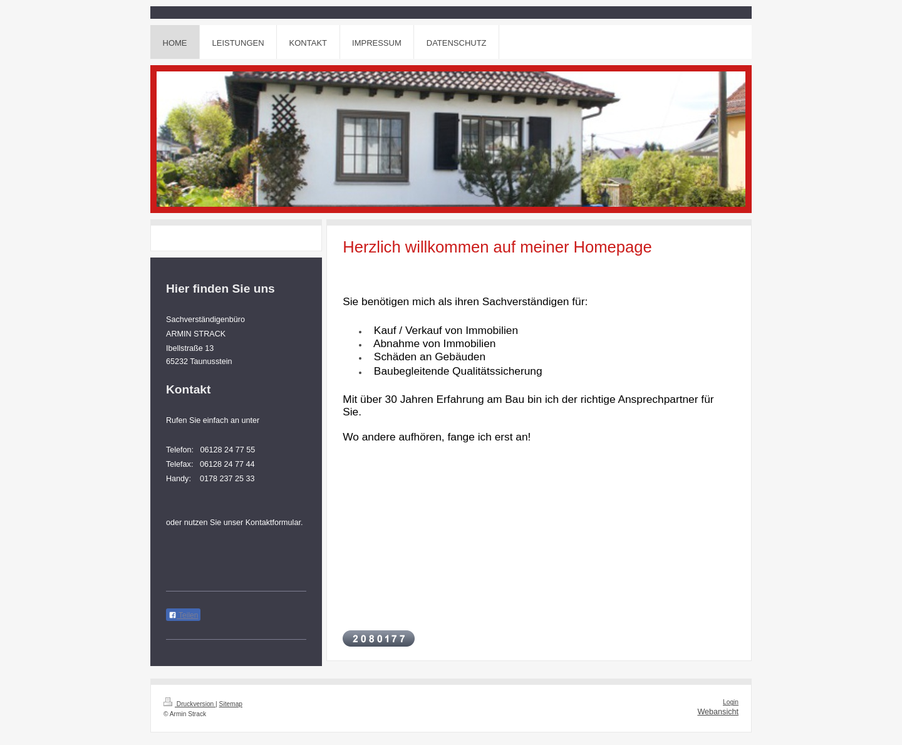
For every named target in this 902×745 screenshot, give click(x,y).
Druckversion (189, 704)
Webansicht (718, 711)
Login (731, 702)
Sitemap (230, 704)
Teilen (183, 615)
